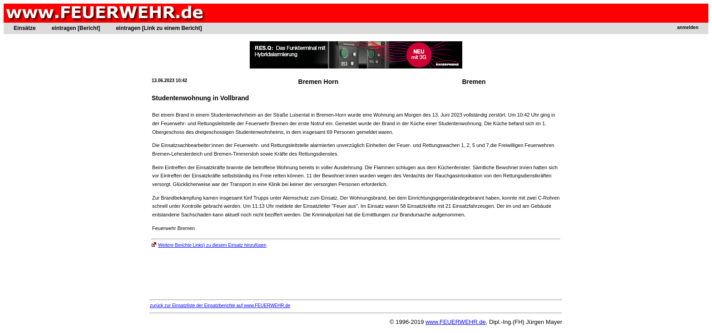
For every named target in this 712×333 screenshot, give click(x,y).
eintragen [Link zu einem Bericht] (159, 28)
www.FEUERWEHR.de (455, 321)
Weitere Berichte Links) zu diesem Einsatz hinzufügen (209, 245)
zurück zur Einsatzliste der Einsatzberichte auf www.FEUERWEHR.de (220, 305)
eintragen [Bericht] (76, 28)
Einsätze (25, 28)
